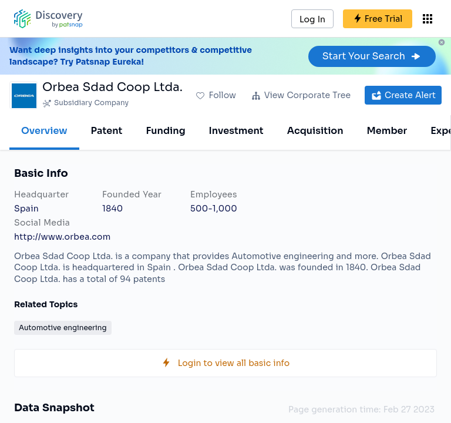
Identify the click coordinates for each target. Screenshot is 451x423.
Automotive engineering (63, 327)
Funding (165, 131)
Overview (44, 131)
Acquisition (315, 131)
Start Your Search (372, 56)
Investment (236, 131)
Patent (107, 131)
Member (387, 131)
